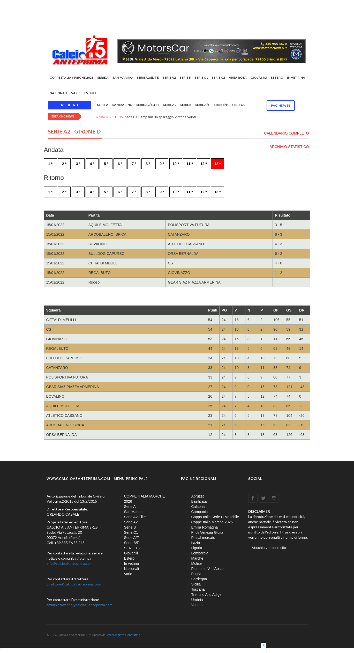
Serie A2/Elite (147, 105)
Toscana (198, 589)
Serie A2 (169, 77)
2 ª (64, 164)
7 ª (134, 164)
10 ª (175, 164)
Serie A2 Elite (148, 77)
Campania (199, 512)
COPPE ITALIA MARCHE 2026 (71, 77)
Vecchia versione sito (269, 548)
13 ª (217, 164)
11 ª (189, 164)
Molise (196, 563)
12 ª (203, 164)
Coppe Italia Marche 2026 (212, 522)
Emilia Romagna (204, 527)
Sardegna (199, 579)
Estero (277, 77)
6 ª (120, 164)
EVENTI (90, 93)
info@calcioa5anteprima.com (70, 563)
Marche (197, 558)
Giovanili (259, 77)
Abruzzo (198, 496)
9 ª (162, 164)
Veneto (197, 605)
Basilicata (199, 501)
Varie (75, 93)
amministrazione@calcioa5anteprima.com (79, 605)
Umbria (197, 600)
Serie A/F (202, 105)
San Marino (122, 77)
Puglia (196, 574)
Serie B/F (221, 105)
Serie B (185, 77)
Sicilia (196, 584)
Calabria (198, 506)
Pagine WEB (280, 105)
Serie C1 (201, 77)
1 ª (50, 164)
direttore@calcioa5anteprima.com (74, 584)
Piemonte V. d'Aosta (207, 569)
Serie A (103, 77)
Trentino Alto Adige (206, 594)
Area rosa (238, 77)
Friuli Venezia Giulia (207, 532)
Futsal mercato (203, 538)
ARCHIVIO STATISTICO (289, 147)
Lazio (195, 543)
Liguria (196, 548)
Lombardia (199, 553)
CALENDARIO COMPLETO (286, 133)
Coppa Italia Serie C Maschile (215, 517)
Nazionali (58, 93)
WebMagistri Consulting (123, 635)
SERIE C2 (218, 77)
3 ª (78, 164)
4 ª (92, 164)
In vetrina (296, 77)
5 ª (106, 164)
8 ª (148, 164)
